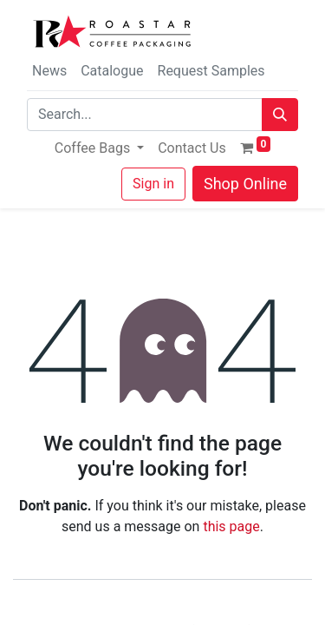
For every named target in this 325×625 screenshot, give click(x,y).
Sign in (153, 183)
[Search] (280, 114)
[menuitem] (192, 148)
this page (231, 526)
